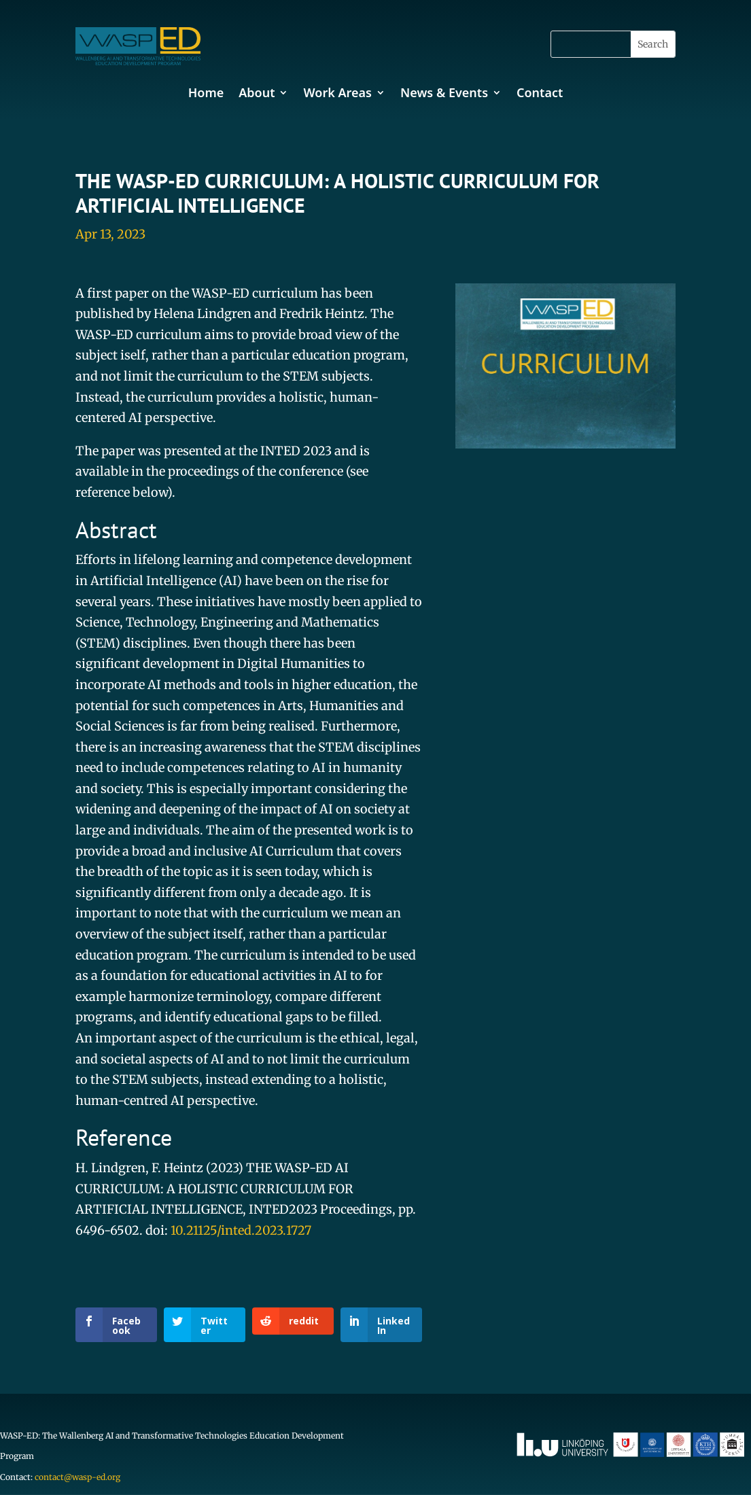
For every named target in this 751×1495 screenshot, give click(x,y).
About (257, 92)
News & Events (444, 92)
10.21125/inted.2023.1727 (241, 1230)
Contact (540, 92)
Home (206, 92)
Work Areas (337, 92)
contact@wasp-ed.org (77, 1477)
